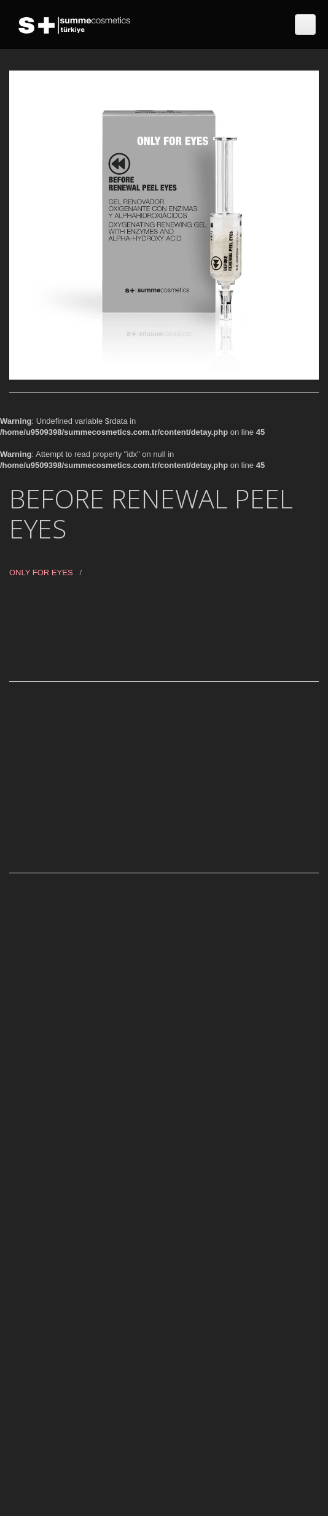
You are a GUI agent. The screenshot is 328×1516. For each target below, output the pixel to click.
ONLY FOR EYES (41, 572)
